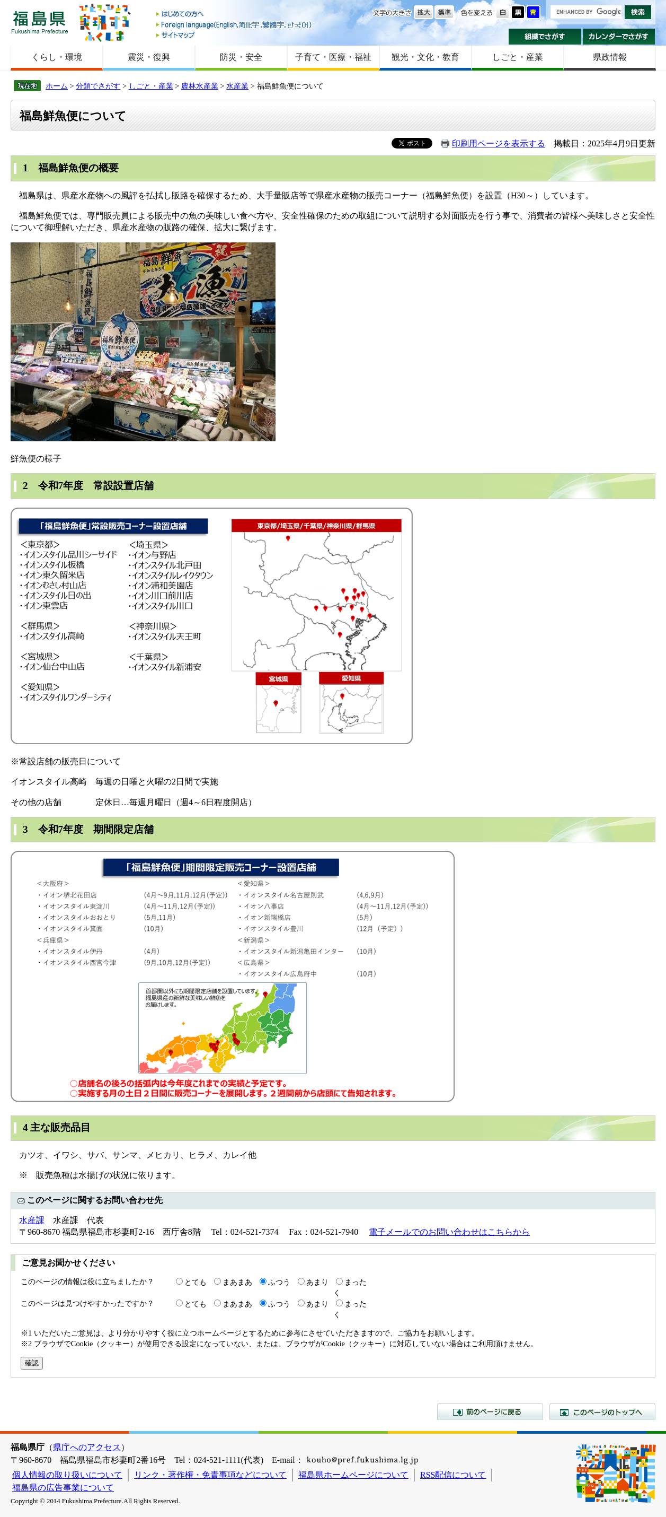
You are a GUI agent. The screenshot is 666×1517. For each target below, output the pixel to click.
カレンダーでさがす (619, 37)
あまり (317, 1282)
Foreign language (234, 25)
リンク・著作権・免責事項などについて (210, 1474)
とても (195, 1282)
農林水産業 (199, 86)
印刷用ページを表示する (498, 143)
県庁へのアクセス (87, 1447)
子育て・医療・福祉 (333, 57)
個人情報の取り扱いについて (67, 1474)
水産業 (237, 86)
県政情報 (610, 57)
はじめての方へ (234, 15)
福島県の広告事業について (63, 1487)
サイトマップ (234, 35)
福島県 (40, 22)
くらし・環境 (56, 57)
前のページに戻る (490, 1411)
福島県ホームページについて (353, 1474)
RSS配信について (453, 1474)
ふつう (279, 1282)
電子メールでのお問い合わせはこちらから (449, 1231)
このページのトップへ (602, 1411)
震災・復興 (149, 57)
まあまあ (237, 1282)
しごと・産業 (517, 57)
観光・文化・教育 (425, 57)
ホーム (57, 86)
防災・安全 (241, 57)
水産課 (32, 1220)
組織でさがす (545, 37)
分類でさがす (98, 86)
